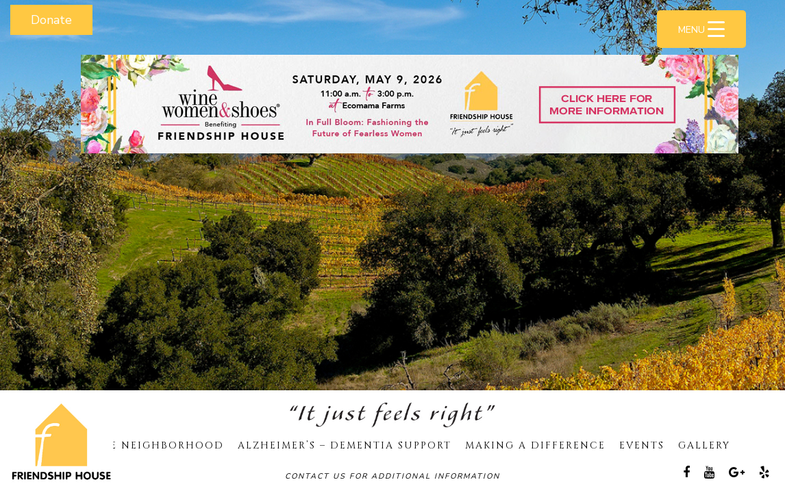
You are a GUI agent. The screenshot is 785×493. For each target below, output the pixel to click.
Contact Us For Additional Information (392, 476)
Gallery (704, 445)
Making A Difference (535, 445)
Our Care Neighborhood (139, 445)
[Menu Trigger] (701, 29)
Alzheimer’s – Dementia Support (344, 445)
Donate (51, 20)
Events (641, 445)
